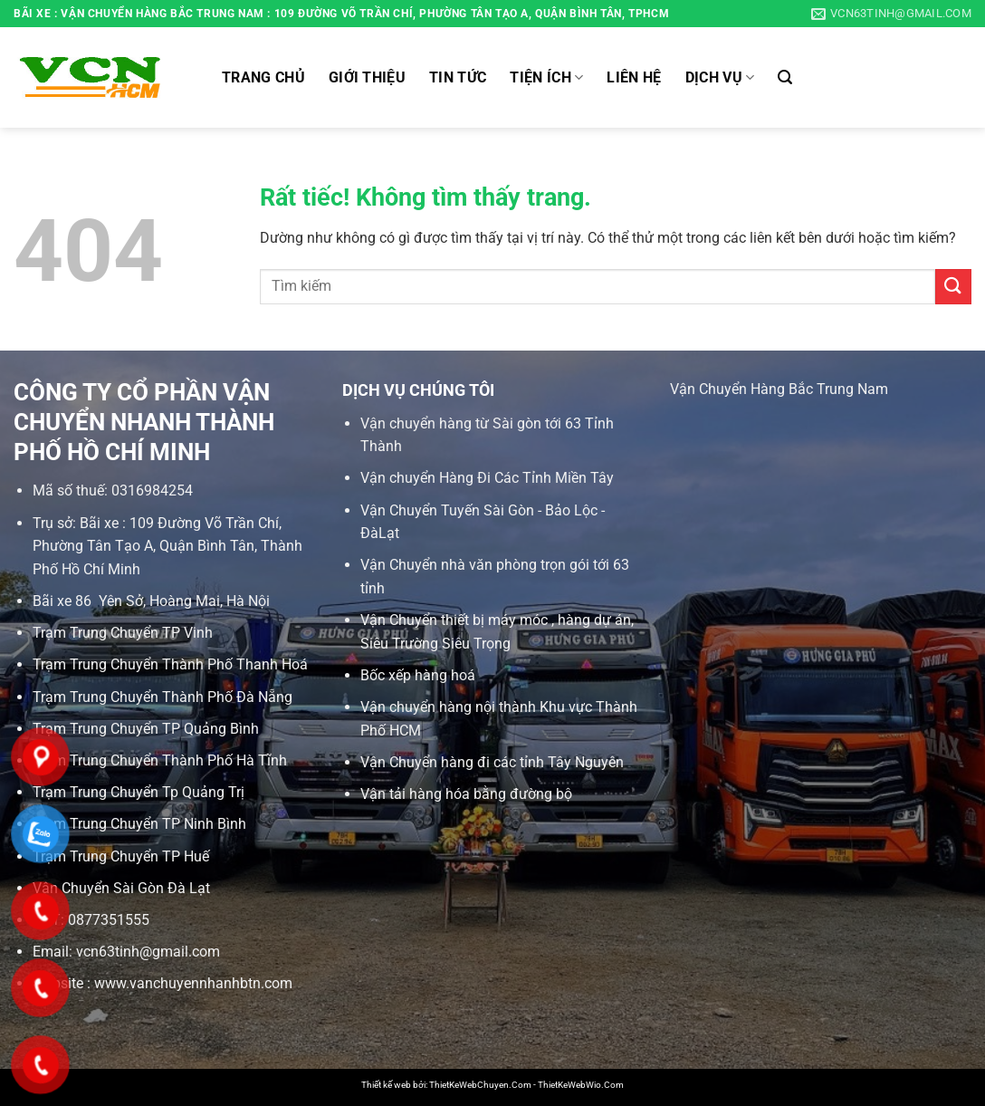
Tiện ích (546, 78)
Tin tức (457, 77)
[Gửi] (953, 286)
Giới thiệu (367, 77)
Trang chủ (263, 77)
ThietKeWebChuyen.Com (480, 1085)
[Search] (785, 77)
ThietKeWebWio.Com (581, 1085)
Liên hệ (634, 77)
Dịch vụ (720, 78)
